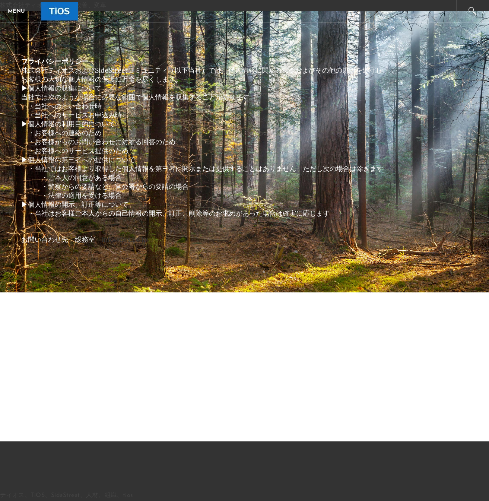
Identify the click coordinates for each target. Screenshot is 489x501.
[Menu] (18, 11)
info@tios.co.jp (124, 239)
